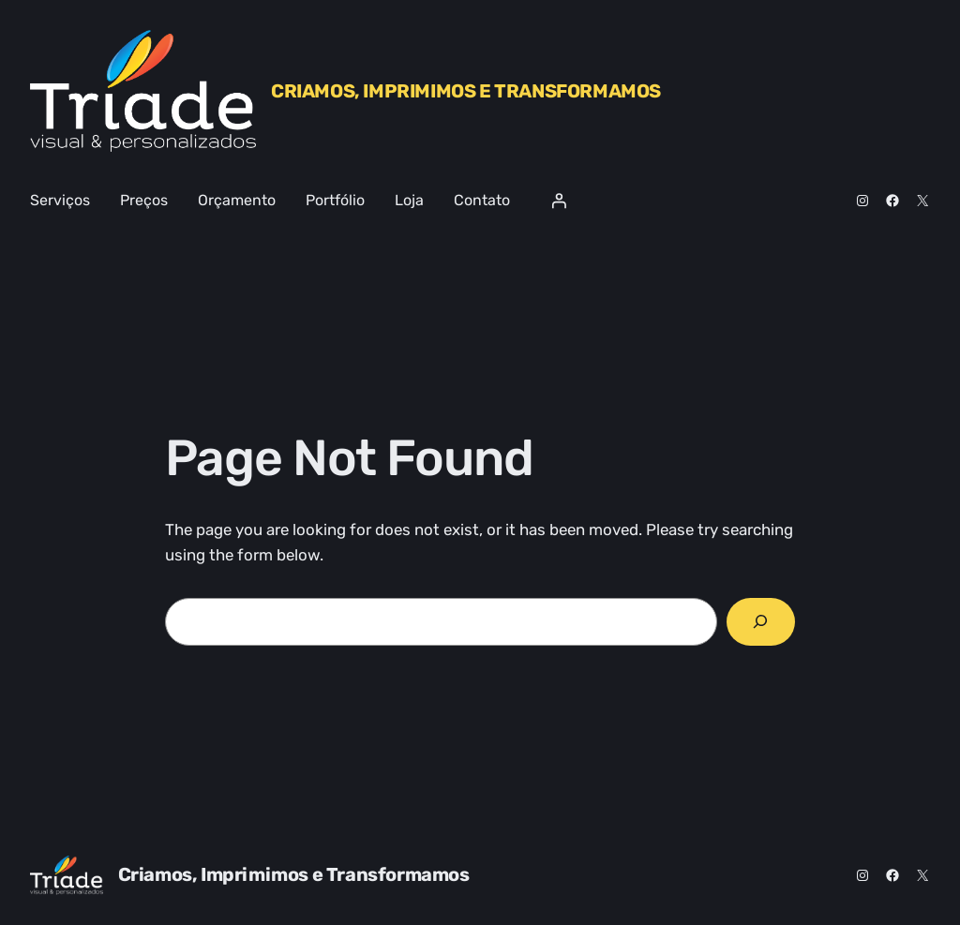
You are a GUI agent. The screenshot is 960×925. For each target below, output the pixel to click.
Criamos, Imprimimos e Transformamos (466, 91)
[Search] (761, 622)
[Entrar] (559, 200)
